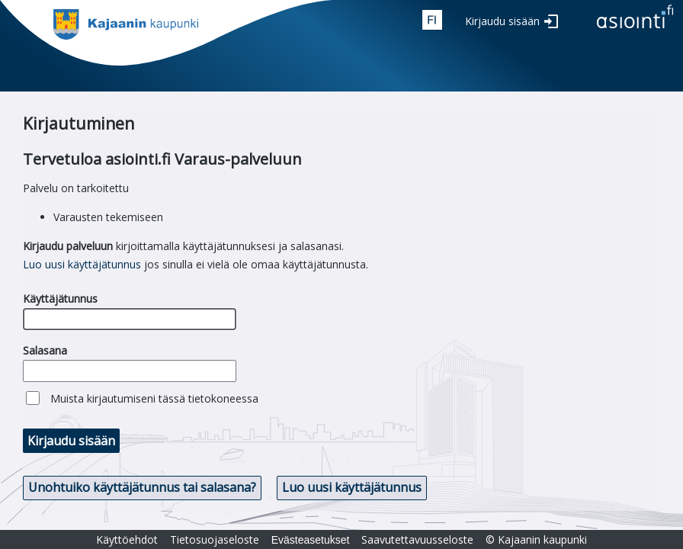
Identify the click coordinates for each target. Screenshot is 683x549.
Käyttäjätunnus (60, 298)
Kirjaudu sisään (502, 21)
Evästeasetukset (310, 540)
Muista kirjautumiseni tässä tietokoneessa (154, 398)
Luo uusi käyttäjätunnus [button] (352, 487)
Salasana (45, 350)
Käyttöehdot (127, 539)
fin (432, 19)
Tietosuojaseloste (214, 539)
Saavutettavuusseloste (417, 539)
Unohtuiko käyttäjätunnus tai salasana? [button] (142, 487)
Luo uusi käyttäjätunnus (82, 264)
